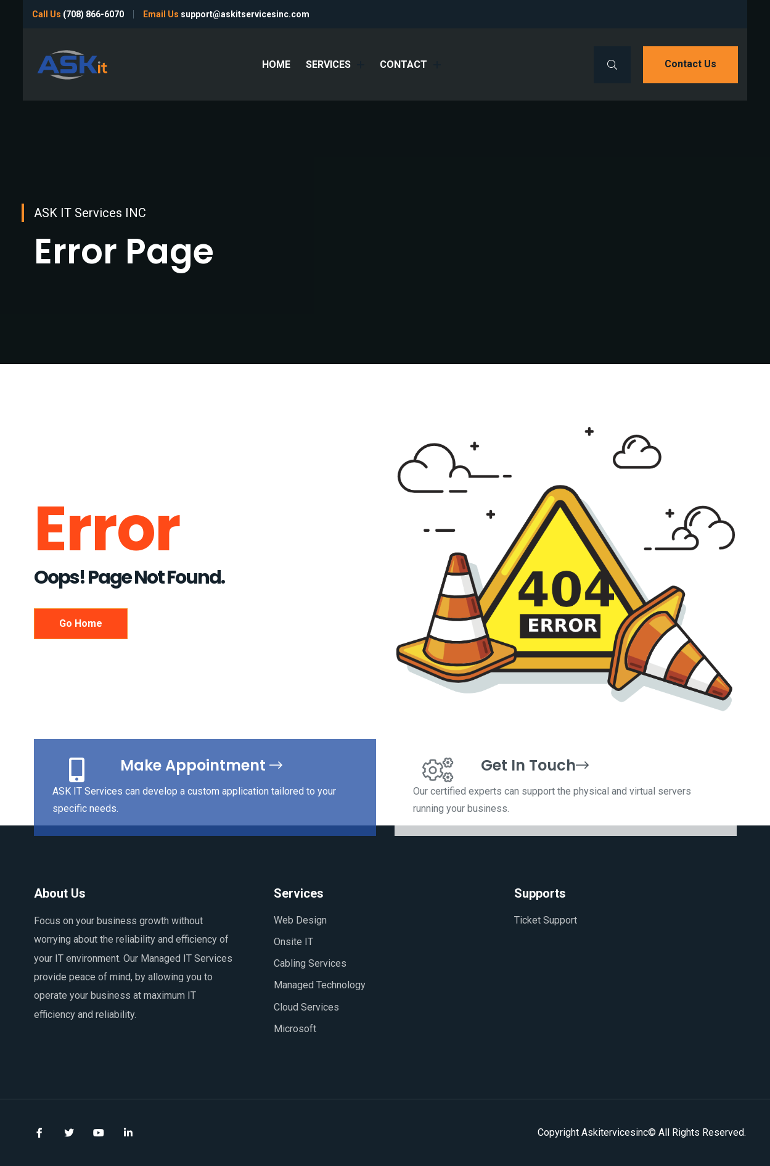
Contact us (690, 64)
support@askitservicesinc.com (245, 14)
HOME (276, 64)
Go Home (80, 623)
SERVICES (335, 64)
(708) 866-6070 (93, 14)
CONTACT (410, 64)
